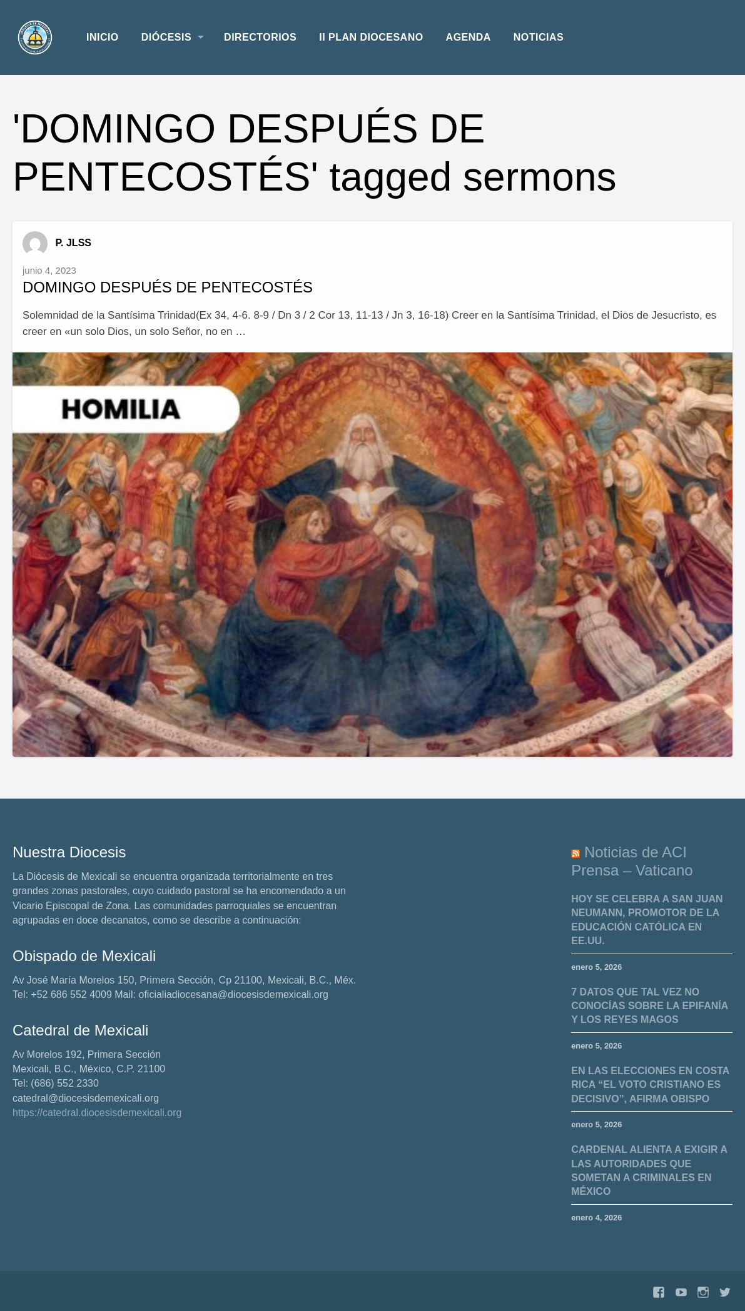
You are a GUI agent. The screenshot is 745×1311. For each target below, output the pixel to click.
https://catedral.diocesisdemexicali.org (97, 1112)
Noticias (539, 37)
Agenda (468, 37)
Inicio (102, 37)
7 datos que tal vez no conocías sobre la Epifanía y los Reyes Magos (649, 1006)
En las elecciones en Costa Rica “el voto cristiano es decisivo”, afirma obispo (650, 1084)
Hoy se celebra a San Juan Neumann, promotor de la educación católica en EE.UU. (646, 920)
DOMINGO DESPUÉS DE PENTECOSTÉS (168, 287)
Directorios (260, 37)
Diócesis (166, 37)
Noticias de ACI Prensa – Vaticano (631, 861)
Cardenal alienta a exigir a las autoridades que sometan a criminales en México (649, 1170)
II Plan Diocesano (371, 37)
